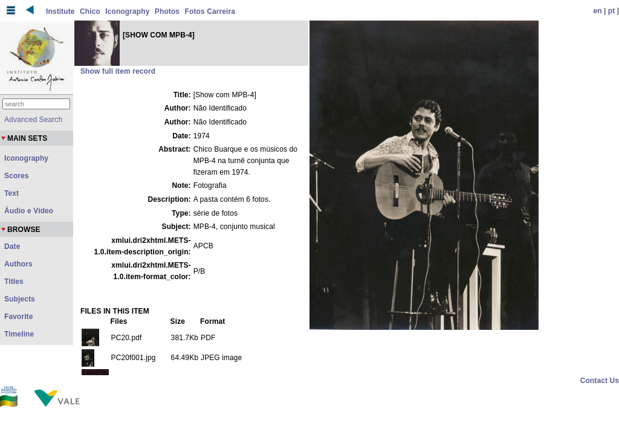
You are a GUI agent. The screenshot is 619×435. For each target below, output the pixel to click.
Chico (90, 11)
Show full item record (117, 71)
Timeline (19, 334)
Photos (167, 11)
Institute (60, 11)
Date (12, 246)
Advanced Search (33, 119)
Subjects (19, 299)
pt (611, 11)
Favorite (18, 316)
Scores (16, 176)
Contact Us (599, 380)
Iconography (127, 11)
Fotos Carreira (210, 11)
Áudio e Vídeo (28, 211)
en (598, 11)
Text (11, 193)
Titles (14, 281)
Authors (18, 264)
